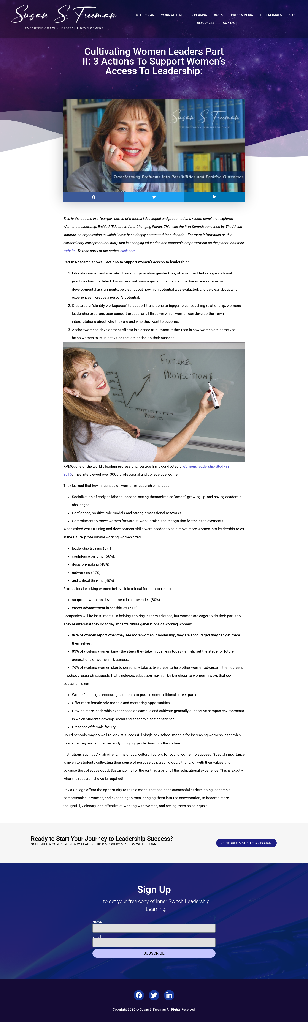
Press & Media (242, 15)
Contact (230, 23)
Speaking (199, 15)
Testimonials (271, 15)
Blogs (293, 15)
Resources (206, 23)
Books (219, 15)
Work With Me (173, 15)
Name (97, 922)
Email (96, 936)
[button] (93, 197)
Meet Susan (145, 15)
